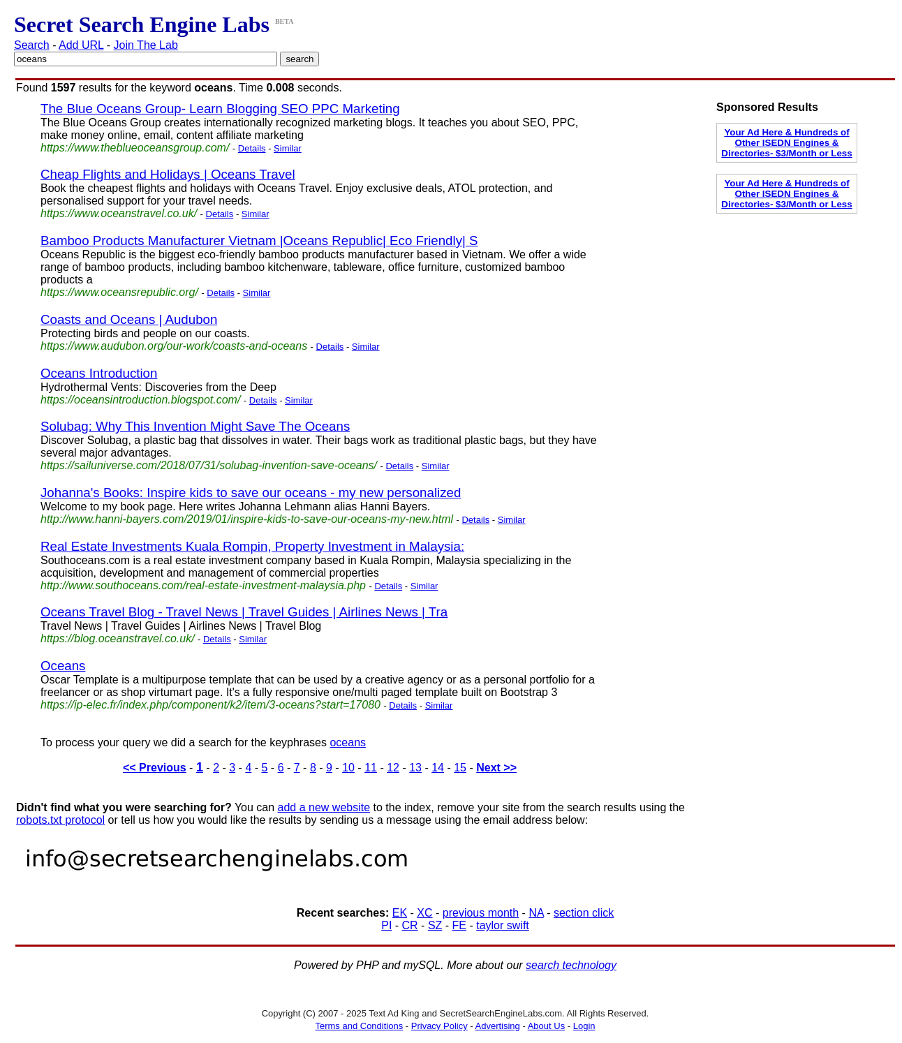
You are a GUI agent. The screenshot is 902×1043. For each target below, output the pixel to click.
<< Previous (154, 768)
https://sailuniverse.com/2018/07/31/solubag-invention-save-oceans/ (208, 465)
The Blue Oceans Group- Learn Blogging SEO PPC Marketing (220, 108)
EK (399, 913)
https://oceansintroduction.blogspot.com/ (140, 400)
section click (584, 913)
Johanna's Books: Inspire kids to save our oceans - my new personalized (250, 492)
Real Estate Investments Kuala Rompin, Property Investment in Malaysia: (252, 546)
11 (370, 768)
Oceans (62, 665)
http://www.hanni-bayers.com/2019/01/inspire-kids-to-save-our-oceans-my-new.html (246, 519)
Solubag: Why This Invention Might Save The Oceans (195, 426)
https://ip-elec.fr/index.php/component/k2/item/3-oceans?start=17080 (210, 705)
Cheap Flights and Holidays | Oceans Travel (167, 174)
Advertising (497, 1026)
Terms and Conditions (359, 1026)
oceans (348, 742)
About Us (546, 1026)
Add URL (81, 45)
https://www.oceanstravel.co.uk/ (118, 213)
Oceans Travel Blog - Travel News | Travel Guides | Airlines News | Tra (244, 612)
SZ (435, 925)
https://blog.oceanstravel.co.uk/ (117, 638)
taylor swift (502, 925)
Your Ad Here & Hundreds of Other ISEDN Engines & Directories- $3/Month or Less (786, 142)
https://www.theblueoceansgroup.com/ (134, 148)
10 (348, 768)
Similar (288, 148)
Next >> (496, 768)
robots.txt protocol (60, 820)
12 (393, 768)
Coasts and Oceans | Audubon (128, 319)
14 (437, 768)
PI (386, 925)
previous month (481, 913)
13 (415, 768)
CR (410, 925)
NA (535, 913)
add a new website (324, 807)
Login (584, 1026)
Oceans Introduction (98, 373)
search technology (571, 965)
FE (459, 925)
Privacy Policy (439, 1026)
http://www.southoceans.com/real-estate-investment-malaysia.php (203, 585)
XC (424, 913)
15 (460, 768)
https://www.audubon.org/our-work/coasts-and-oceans (173, 346)
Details (252, 148)
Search (32, 45)
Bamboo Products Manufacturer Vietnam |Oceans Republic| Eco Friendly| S (259, 240)
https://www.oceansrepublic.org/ (119, 292)
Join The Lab (146, 45)
